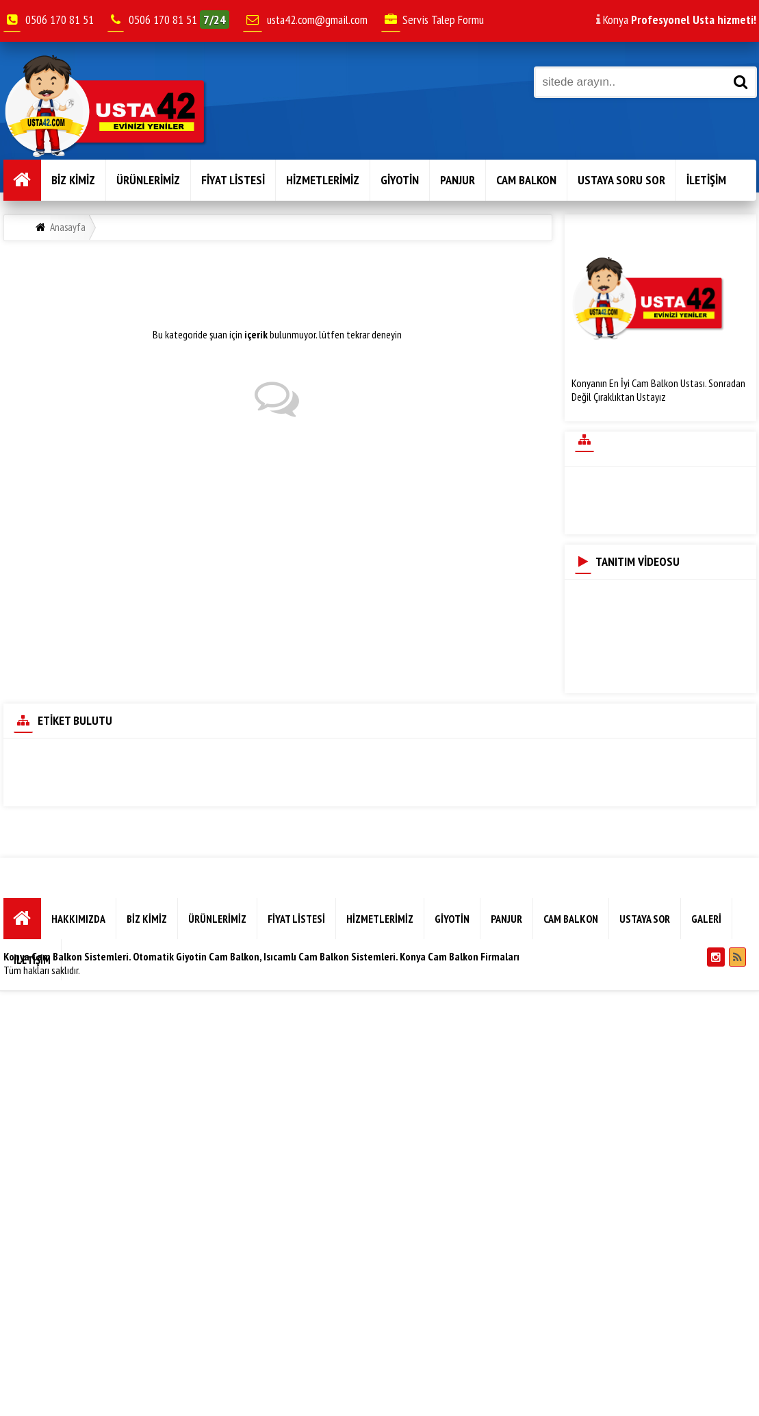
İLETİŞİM (706, 180)
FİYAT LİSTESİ (233, 180)
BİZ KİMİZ (73, 180)
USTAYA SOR (644, 919)
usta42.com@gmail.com (317, 19)
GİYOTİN (400, 180)
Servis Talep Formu (432, 19)
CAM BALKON (526, 180)
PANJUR (457, 180)
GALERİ (706, 919)
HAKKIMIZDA (78, 919)
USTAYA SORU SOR (621, 180)
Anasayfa (68, 227)
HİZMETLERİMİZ (322, 180)
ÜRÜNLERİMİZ (148, 180)
